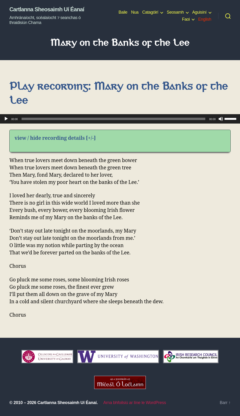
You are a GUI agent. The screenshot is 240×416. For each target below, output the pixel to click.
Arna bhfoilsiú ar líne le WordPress (134, 402)
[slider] (114, 119)
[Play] (6, 119)
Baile (123, 12)
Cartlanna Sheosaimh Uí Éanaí (46, 9)
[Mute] (220, 119)
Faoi (186, 19)
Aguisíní (199, 12)
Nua (135, 12)
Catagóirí (150, 12)
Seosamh (175, 12)
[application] (120, 119)
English (204, 19)
